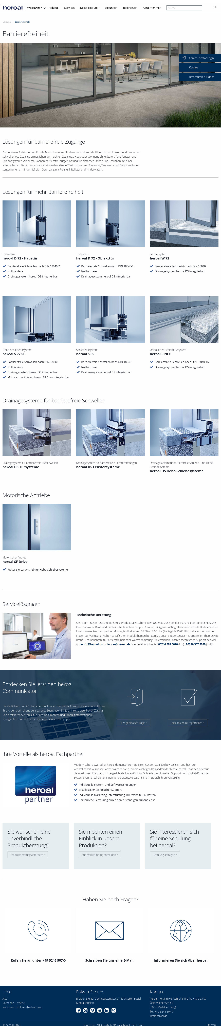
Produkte (53, 7)
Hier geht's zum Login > (134, 723)
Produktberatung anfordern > (27, 855)
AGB (5, 998)
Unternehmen (152, 7)
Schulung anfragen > (165, 855)
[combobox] (184, 7)
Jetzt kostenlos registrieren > (188, 723)
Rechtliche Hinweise (14, 1002)
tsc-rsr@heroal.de (118, 646)
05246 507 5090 (168, 646)
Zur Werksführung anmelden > (100, 855)
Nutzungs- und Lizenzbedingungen (22, 1007)
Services (69, 7)
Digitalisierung (89, 7)
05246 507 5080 (196, 646)
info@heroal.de (158, 1015)
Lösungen (111, 7)
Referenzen (130, 7)
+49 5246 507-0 (164, 1011)
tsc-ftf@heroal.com (92, 646)
